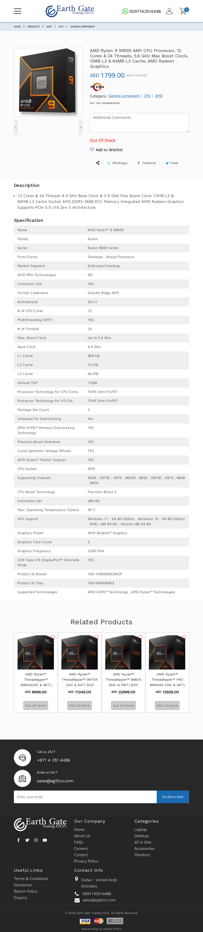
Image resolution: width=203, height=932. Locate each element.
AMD (49, 26)
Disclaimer (23, 885)
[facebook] (18, 839)
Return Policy (25, 891)
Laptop (140, 829)
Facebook (149, 163)
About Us (82, 836)
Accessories (144, 848)
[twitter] (27, 839)
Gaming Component (82, 26)
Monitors (142, 855)
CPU (61, 26)
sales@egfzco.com (55, 780)
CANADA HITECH (112, 929)
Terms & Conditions (31, 878)
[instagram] (36, 839)
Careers (81, 848)
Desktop (141, 836)
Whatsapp (119, 163)
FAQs (78, 842)
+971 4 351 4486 (53, 760)
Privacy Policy (86, 861)
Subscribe (173, 796)
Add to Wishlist (106, 150)
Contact (81, 855)
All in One (142, 842)
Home (17, 26)
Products (33, 26)
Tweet (174, 163)
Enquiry (20, 897)
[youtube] (44, 839)
